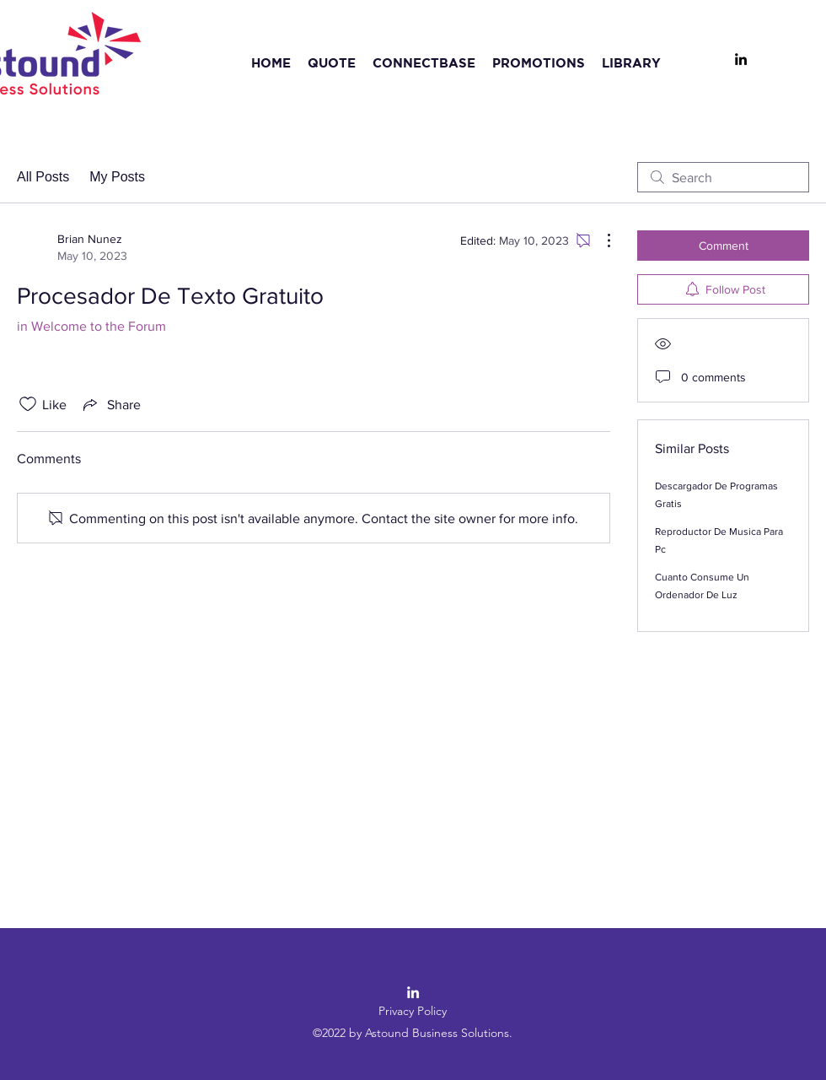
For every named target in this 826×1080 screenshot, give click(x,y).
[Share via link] (110, 404)
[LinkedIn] (740, 59)
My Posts (117, 177)
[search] (723, 177)
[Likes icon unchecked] (28, 404)
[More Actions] (600, 240)
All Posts (43, 177)
